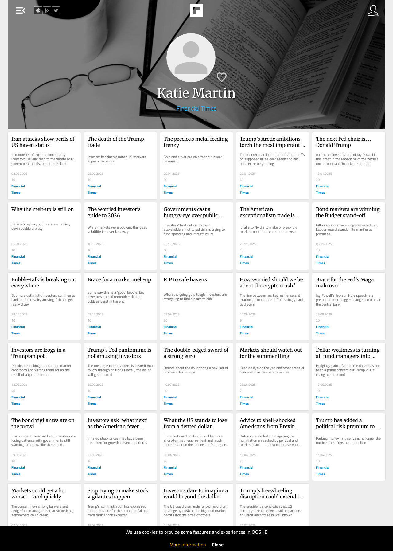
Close (218, 544)
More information (187, 544)
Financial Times (196, 108)
